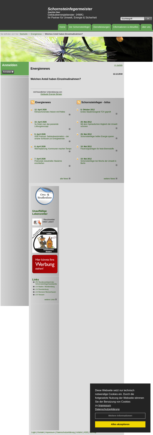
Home (62, 27)
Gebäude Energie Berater (51, 94)
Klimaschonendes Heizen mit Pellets (49, 112)
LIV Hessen (39, 295)
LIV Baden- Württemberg (45, 287)
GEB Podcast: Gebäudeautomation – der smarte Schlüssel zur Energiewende (51, 137)
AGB (86, 432)
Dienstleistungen (101, 27)
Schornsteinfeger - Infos (95, 102)
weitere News (110, 179)
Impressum (104, 405)
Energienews (43, 102)
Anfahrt (79, 432)
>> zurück (118, 65)
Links (35, 279)
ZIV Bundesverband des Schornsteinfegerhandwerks (46, 283)
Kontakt (40, 432)
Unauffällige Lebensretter (40, 212)
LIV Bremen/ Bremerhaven (45, 292)
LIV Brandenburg (41, 289)
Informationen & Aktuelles (125, 27)
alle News (65, 179)
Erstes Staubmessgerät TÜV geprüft (96, 112)
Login (33, 432)
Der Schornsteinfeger (79, 27)
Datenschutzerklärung (107, 409)
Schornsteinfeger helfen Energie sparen (97, 136)
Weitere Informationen (120, 415)
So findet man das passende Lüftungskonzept (46, 125)
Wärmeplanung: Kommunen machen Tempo (52, 149)
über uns (146, 27)
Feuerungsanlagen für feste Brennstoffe (97, 149)
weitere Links (51, 299)
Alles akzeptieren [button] (120, 424)
